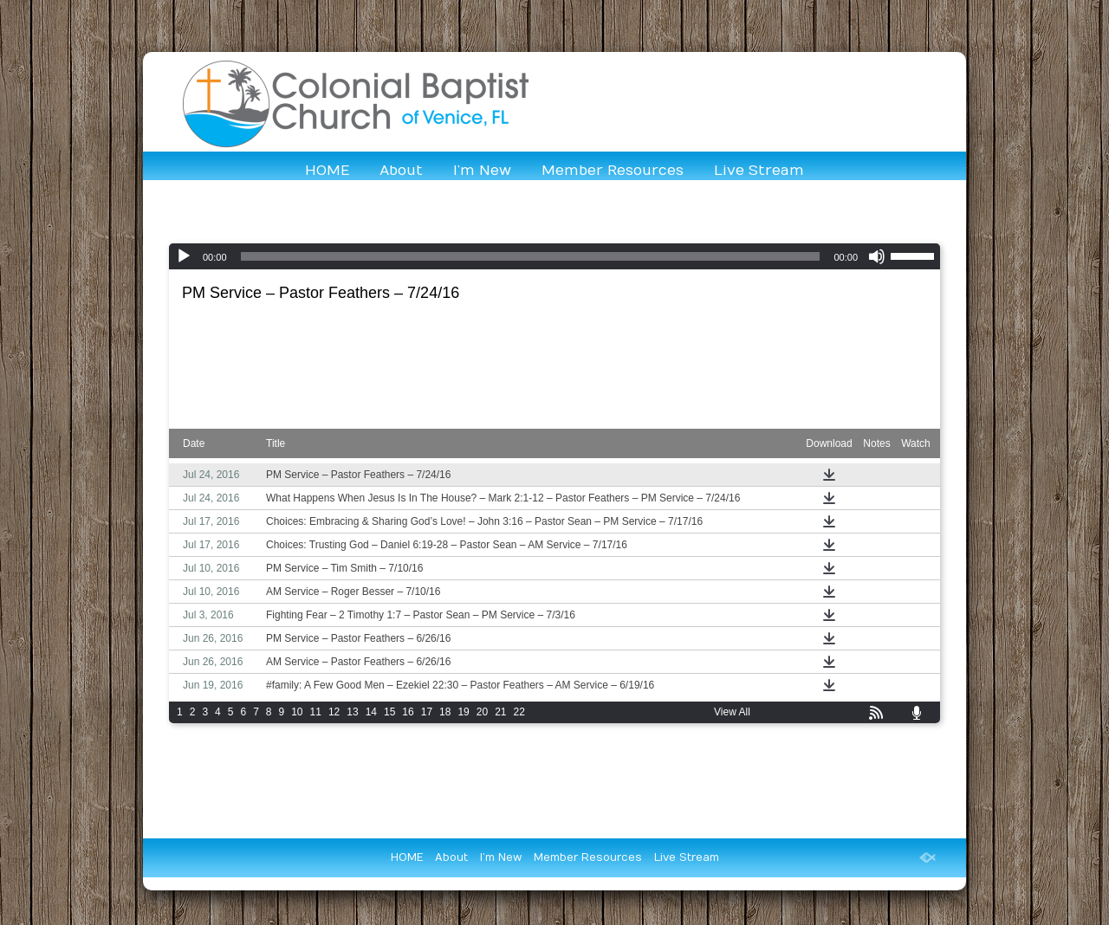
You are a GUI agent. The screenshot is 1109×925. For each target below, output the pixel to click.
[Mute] (876, 256)
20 (482, 712)
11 (315, 712)
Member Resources (613, 170)
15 (389, 712)
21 (500, 712)
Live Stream (759, 170)
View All (732, 712)
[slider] (530, 256)
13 (352, 712)
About (401, 170)
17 (426, 712)
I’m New (482, 170)
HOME (327, 170)
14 (371, 712)
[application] (554, 256)
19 (463, 712)
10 (296, 712)
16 (407, 712)
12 (334, 712)
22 (519, 712)
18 (445, 712)
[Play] (183, 256)
